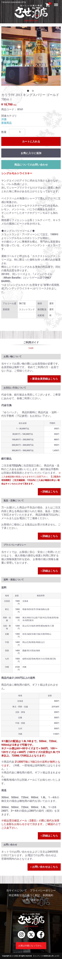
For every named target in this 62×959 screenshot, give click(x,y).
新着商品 (6, 122)
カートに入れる (31, 141)
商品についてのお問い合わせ (31, 164)
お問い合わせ (31, 900)
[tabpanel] (31, 56)
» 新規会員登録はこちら (44, 378)
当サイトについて (16, 890)
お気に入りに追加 (31, 153)
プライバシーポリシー (43, 890)
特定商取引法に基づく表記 (24, 895)
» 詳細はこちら (49, 491)
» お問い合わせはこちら (44, 866)
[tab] (28, 91)
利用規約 (48, 895)
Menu (56, 3)
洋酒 (3, 119)
